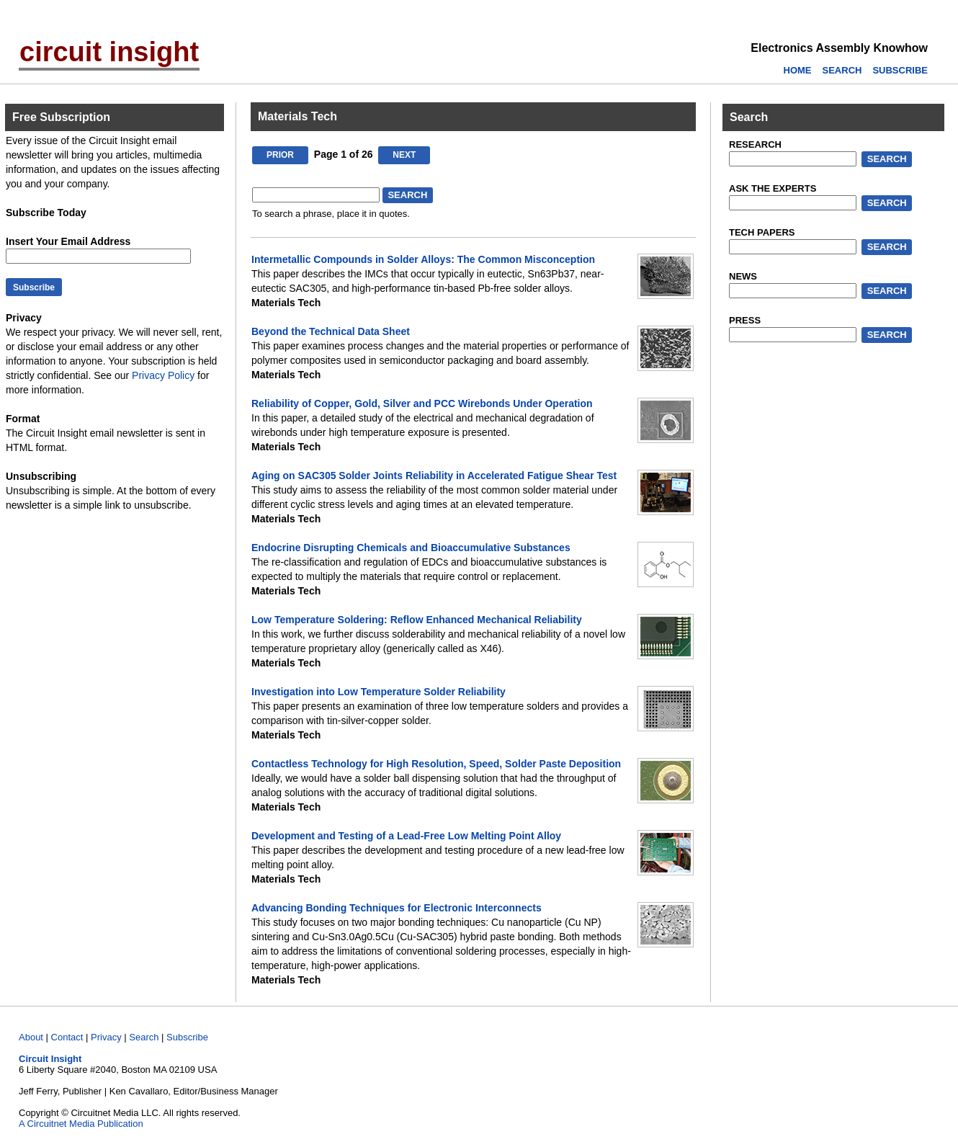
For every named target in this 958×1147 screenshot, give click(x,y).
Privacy (106, 1037)
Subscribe (187, 1037)
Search (143, 1037)
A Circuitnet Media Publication (81, 1123)
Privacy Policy (163, 375)
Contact (67, 1037)
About (31, 1037)
